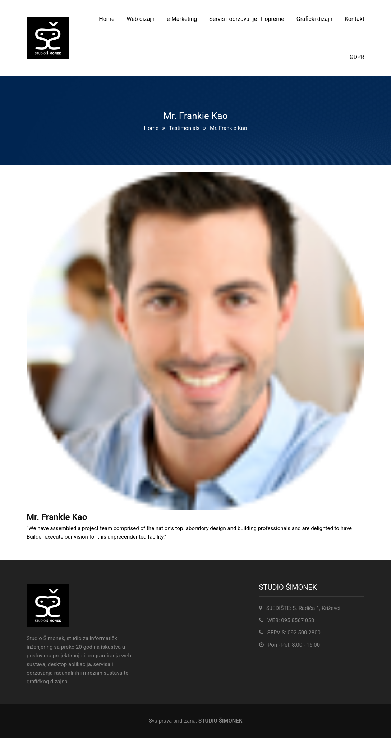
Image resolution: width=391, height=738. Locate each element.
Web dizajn (140, 18)
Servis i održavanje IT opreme (246, 18)
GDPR (357, 57)
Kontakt (354, 18)
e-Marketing (182, 18)
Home (106, 18)
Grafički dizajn (314, 18)
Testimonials (184, 128)
